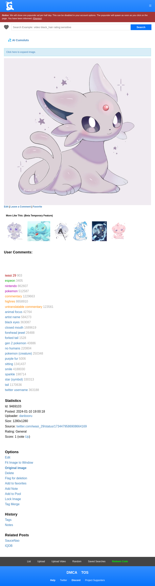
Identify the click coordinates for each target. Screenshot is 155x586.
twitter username (16, 390)
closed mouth (14, 327)
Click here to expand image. (21, 52)
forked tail (11, 338)
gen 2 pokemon (15, 343)
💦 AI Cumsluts (18, 40)
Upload (41, 561)
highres (10, 301)
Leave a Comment (21, 206)
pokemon (11, 291)
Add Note (11, 488)
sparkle (10, 374)
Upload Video (59, 561)
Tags (8, 519)
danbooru (25, 416)
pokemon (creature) (18, 353)
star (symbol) (14, 379)
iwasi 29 (10, 275)
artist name (12, 317)
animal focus (13, 312)
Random (76, 561)
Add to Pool (13, 494)
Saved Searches (96, 561)
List (29, 561)
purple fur (11, 358)
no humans (12, 348)
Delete (9, 473)
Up (27, 436)
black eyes (12, 322)
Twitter (63, 580)
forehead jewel (15, 332)
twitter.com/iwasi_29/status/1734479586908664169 (51, 426)
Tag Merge (12, 504)
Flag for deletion (16, 478)
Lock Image (13, 499)
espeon (10, 280)
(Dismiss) (37, 18)
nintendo (11, 286)
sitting (9, 364)
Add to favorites (15, 483)
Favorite (37, 206)
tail (7, 384)
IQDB (8, 545)
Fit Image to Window (19, 462)
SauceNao (12, 540)
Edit (7, 457)
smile (8, 369)
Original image (15, 468)
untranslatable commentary (23, 306)
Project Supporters (95, 580)
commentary (13, 296)
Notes (9, 525)
